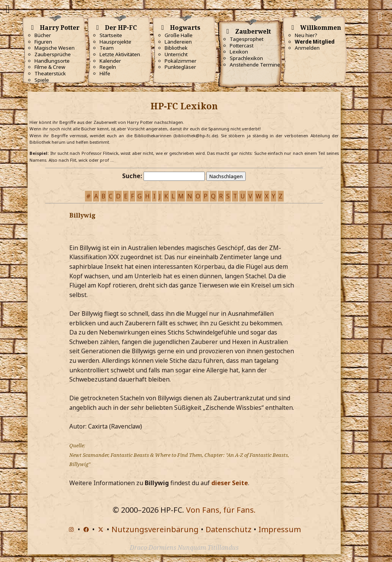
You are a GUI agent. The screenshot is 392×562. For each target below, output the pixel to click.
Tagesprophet (246, 39)
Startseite (111, 35)
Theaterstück (50, 73)
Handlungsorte (52, 60)
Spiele (41, 79)
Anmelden (307, 47)
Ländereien (178, 41)
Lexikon (239, 51)
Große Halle (179, 35)
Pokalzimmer (180, 60)
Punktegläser (180, 66)
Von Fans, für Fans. (221, 510)
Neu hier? (306, 35)
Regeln (108, 66)
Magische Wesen (54, 47)
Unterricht (176, 54)
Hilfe (105, 73)
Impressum (279, 529)
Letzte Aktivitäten (120, 54)
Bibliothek (176, 47)
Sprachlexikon (246, 58)
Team (107, 47)
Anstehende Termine (255, 64)
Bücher (42, 35)
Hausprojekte (115, 41)
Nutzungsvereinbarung (155, 529)
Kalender (110, 60)
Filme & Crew (49, 66)
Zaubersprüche (52, 54)
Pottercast (241, 45)
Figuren (43, 41)
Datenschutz (229, 529)
